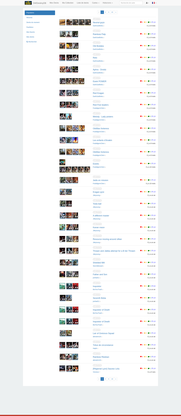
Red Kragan (98, 93)
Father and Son (100, 274)
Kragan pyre (98, 192)
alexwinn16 (97, 337)
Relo (95, 58)
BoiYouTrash (97, 289)
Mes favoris (30, 32)
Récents (29, 17)
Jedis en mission (100, 180)
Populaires (30, 13)
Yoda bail (97, 204)
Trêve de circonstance (103, 345)
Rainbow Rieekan (101, 357)
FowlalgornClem (99, 108)
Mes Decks (54, 3)
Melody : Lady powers (103, 116)
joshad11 (96, 278)
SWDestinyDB (35, 3)
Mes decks (30, 37)
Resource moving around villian (107, 239)
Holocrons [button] (108, 3)
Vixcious (96, 372)
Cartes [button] (95, 3)
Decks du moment (32, 22)
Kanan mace (99, 227)
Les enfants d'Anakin (102, 140)
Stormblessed (98, 266)
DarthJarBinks (98, 26)
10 (112, 12)
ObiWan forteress (101, 128)
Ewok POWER (99, 81)
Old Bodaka (98, 46)
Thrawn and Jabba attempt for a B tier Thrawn (114, 251)
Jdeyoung (96, 195)
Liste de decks (83, 3)
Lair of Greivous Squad (103, 333)
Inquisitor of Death (101, 310)
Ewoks (96, 164)
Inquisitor (97, 286)
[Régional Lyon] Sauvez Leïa (106, 369)
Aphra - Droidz (99, 69)
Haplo (95, 348)
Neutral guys (99, 22)
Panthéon (29, 27)
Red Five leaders (101, 105)
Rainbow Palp (99, 34)
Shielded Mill (99, 263)
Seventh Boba (99, 298)
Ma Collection (67, 3)
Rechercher (31, 42)
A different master (101, 216)
